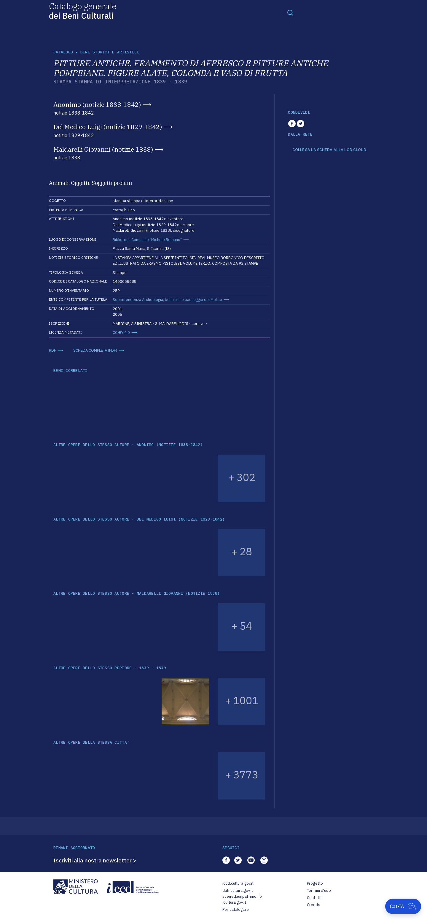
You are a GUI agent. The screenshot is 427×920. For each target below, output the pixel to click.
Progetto (315, 883)
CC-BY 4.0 (121, 332)
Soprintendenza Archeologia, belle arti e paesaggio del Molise (167, 299)
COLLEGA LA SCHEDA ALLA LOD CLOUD (329, 149)
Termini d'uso (319, 890)
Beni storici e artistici (109, 52)
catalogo (63, 52)
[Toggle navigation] (290, 12)
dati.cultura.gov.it (237, 890)
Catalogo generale (82, 10)
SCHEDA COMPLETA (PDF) (95, 350)
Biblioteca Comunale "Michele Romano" (147, 239)
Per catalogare (235, 909)
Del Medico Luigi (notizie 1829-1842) (107, 127)
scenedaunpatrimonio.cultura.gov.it (242, 899)
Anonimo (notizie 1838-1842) (97, 104)
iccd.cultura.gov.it (238, 883)
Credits (313, 904)
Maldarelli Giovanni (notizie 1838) (103, 149)
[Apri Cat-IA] (403, 906)
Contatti (314, 897)
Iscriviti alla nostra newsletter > (94, 860)
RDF (52, 350)
